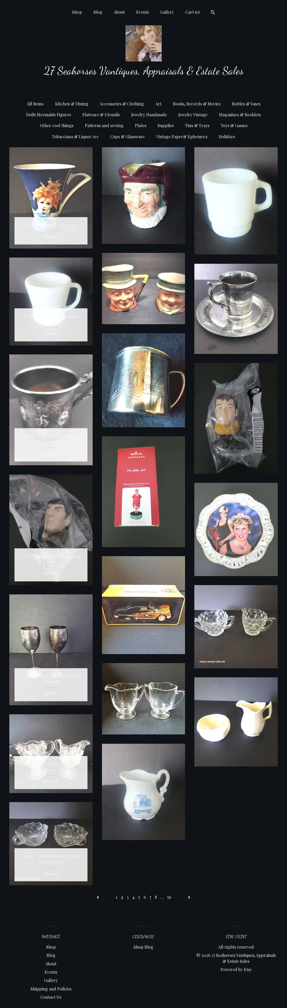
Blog (97, 12)
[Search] (213, 13)
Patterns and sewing (104, 125)
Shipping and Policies (51, 988)
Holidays (227, 136)
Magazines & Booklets (240, 114)
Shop (77, 12)
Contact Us (50, 997)
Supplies (166, 125)
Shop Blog (143, 947)
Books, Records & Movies (196, 103)
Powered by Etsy (236, 969)
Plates (140, 125)
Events (142, 12)
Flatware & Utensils (101, 114)
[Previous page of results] (98, 897)
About (119, 12)
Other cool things (56, 125)
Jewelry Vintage (193, 114)
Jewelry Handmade (149, 114)
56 (169, 897)
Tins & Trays (197, 125)
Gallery (167, 12)
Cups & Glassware (127, 136)
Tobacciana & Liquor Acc (75, 136)
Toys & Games (234, 125)
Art (158, 103)
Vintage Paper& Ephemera (181, 136)
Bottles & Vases (246, 103)
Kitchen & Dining (71, 103)
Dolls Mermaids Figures (48, 114)
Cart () (192, 12)
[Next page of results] (189, 897)
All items (35, 103)
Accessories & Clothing (122, 103)
